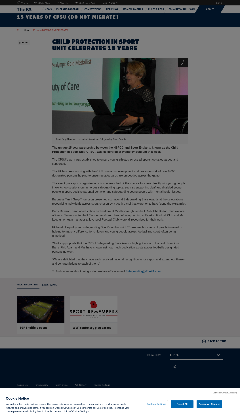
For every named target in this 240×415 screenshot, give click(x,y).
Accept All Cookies (209, 405)
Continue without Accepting (225, 394)
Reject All (182, 405)
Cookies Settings (156, 405)
